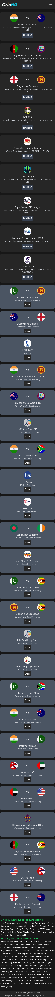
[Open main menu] (50, 4)
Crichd (46, 995)
